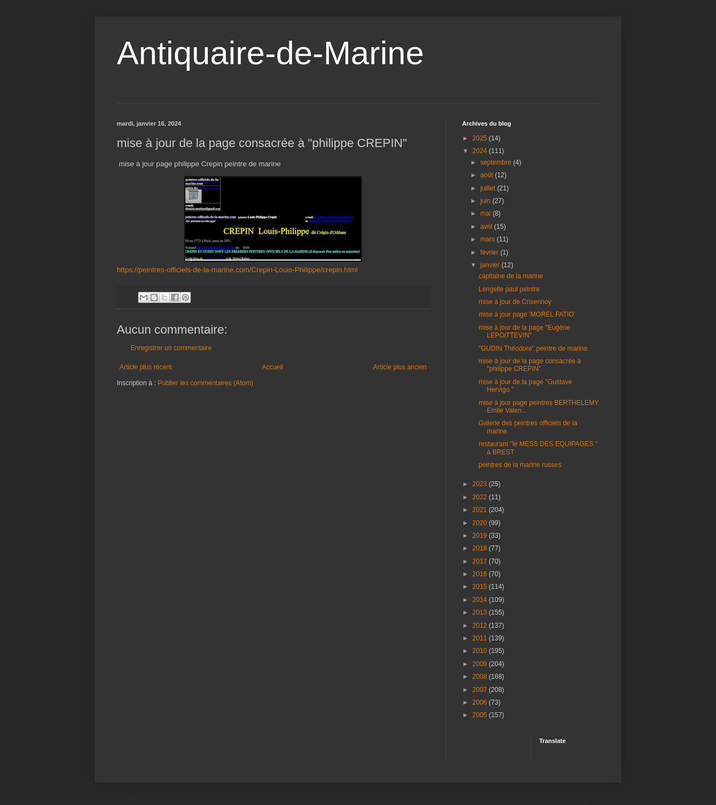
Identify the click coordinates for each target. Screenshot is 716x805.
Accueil (272, 367)
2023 (481, 484)
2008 (481, 676)
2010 (481, 651)
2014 (481, 600)
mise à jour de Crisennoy (515, 302)
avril (487, 226)
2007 (481, 690)
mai (486, 213)
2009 (481, 664)
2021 (481, 510)
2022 (481, 497)
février (490, 252)
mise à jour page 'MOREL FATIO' (527, 314)
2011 (481, 638)
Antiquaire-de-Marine (270, 53)
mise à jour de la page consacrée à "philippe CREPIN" (530, 365)
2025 (481, 138)
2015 (481, 586)
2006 (481, 702)
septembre (496, 162)
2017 (481, 561)
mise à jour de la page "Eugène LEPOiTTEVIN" (524, 331)
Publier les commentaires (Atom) (205, 383)
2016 (481, 574)
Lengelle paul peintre (509, 289)
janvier (491, 265)
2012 (481, 625)
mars (488, 239)
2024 (481, 151)
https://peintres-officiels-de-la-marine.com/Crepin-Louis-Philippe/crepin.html (237, 270)
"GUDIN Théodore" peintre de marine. (534, 348)
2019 (481, 535)
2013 (481, 612)
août (487, 175)
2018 (481, 548)
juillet (488, 188)
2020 (481, 523)
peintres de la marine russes (520, 465)
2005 (481, 715)
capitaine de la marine (511, 276)
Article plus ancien (400, 367)
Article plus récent (146, 367)
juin (486, 201)
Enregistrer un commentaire (171, 348)
